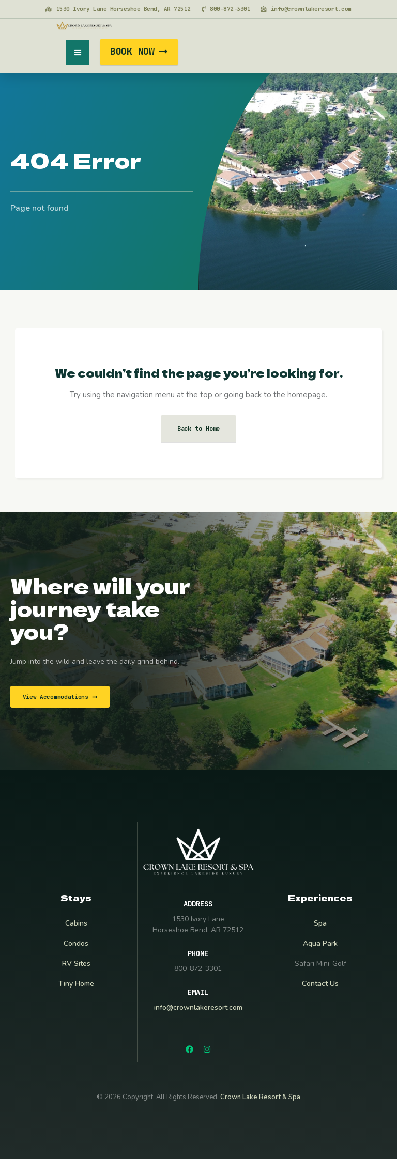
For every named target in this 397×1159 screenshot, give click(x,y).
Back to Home (198, 429)
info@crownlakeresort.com (198, 1007)
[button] (77, 52)
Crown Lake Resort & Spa (260, 1097)
